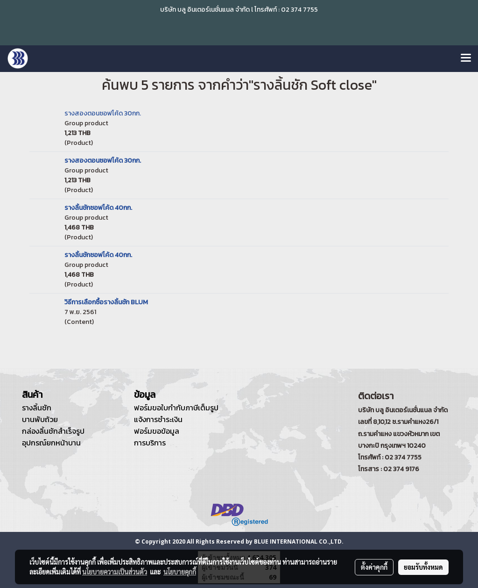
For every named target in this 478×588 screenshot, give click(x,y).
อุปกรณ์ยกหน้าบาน (51, 442)
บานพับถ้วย (40, 419)
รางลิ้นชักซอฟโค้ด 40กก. (98, 208)
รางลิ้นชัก (36, 407)
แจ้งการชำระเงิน (158, 419)
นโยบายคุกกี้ (179, 571)
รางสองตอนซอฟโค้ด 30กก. (102, 113)
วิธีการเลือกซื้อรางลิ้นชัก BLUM (106, 302)
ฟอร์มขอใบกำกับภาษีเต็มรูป (176, 407)
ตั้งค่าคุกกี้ (374, 567)
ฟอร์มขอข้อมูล (156, 431)
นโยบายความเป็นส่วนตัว (114, 571)
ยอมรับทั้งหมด (423, 567)
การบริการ (150, 442)
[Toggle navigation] (466, 58)
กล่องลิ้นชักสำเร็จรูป (53, 431)
